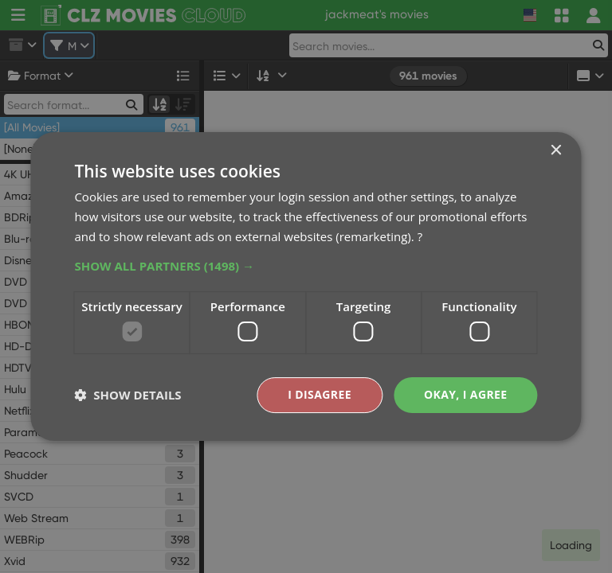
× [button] (556, 151)
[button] (305, 266)
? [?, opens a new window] (420, 236)
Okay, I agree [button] (466, 394)
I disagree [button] (319, 394)
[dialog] (306, 286)
